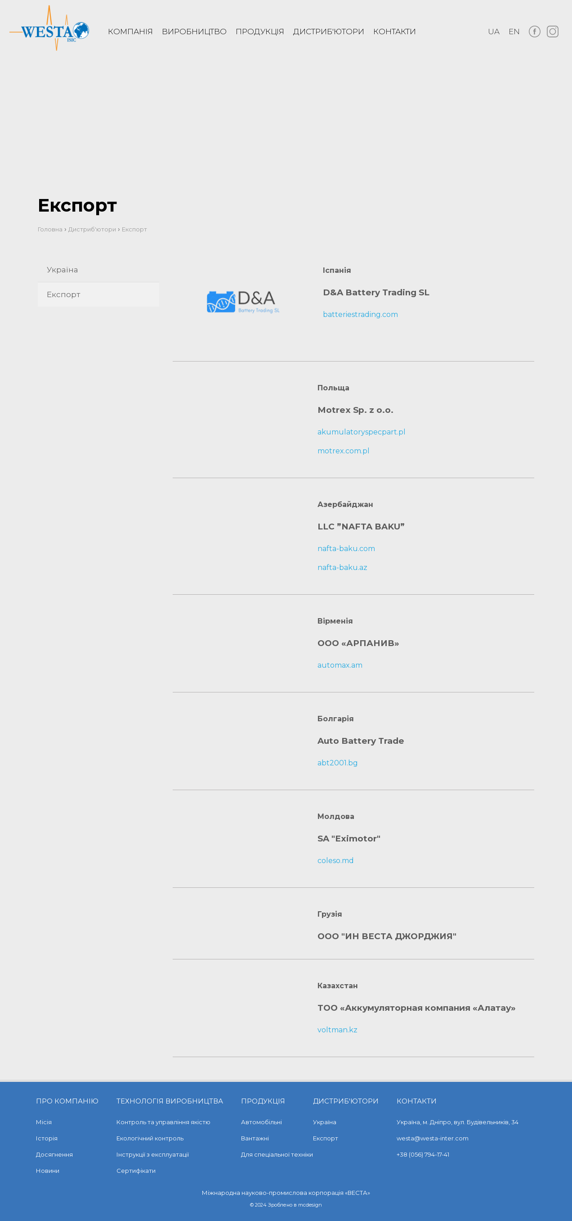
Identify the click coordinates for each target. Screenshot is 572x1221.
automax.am (339, 665)
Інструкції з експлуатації (152, 1154)
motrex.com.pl (343, 451)
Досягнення (54, 1154)
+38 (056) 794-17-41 (423, 1154)
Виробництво (194, 31)
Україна (62, 269)
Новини (47, 1170)
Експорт (63, 294)
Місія (44, 1122)
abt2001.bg (337, 763)
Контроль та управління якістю (163, 1122)
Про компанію (67, 1101)
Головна (50, 229)
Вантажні (255, 1138)
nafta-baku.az (342, 567)
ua (494, 31)
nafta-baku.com (346, 548)
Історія (47, 1138)
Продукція (260, 31)
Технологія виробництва (169, 1101)
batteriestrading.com (360, 314)
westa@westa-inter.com (433, 1138)
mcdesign (310, 1205)
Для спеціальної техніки (277, 1154)
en (514, 31)
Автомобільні (261, 1122)
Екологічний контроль (149, 1138)
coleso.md (335, 860)
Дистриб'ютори (328, 31)
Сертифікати (136, 1170)
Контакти (394, 31)
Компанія (130, 31)
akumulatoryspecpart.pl (361, 432)
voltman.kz (337, 1030)
